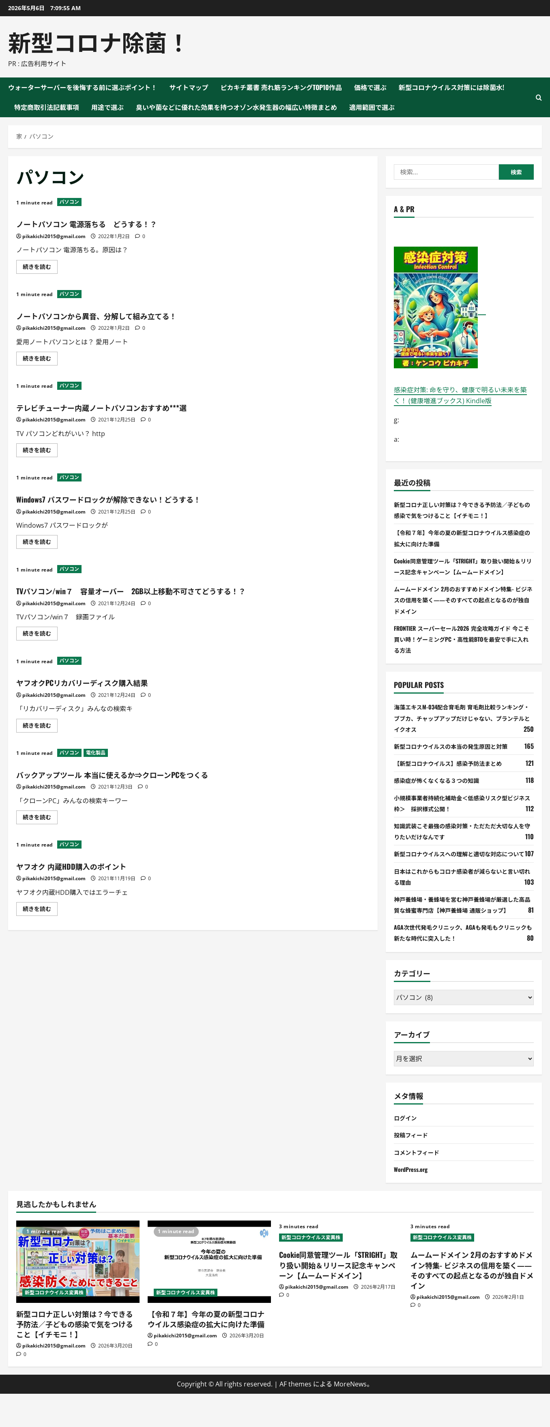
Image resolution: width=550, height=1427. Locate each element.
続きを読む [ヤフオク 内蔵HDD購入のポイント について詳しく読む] (40, 910)
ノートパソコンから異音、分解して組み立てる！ (123, 314)
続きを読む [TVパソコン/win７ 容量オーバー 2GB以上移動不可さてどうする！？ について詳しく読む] (40, 634)
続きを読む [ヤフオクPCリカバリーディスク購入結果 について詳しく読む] (40, 727)
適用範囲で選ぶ (372, 107)
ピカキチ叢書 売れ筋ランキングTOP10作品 (281, 87)
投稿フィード (413, 1168)
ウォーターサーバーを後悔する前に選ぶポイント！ (82, 87)
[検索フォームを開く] (539, 97)
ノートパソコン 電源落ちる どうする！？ (110, 222)
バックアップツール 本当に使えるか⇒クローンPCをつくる (144, 773)
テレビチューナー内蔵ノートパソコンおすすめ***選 (129, 406)
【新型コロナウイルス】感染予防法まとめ (455, 774)
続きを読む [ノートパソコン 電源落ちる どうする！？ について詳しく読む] (40, 268)
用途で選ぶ (107, 107)
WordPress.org (413, 1202)
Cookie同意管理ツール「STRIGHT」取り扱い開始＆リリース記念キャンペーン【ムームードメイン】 (463, 571)
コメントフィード (420, 1185)
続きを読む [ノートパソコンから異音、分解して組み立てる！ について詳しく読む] (40, 359)
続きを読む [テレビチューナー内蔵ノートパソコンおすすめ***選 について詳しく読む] (40, 451)
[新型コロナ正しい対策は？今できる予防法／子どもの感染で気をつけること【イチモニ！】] (78, 1295)
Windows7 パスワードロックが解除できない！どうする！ (138, 498)
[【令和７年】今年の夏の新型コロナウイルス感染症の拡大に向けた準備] (209, 1295)
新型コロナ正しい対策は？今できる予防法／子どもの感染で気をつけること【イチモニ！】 (74, 1356)
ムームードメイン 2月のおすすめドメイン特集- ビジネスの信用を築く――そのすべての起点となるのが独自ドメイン (462, 610)
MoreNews (350, 1417)
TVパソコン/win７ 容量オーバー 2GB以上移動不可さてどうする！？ (169, 589)
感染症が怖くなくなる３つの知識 (442, 791)
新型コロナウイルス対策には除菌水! (451, 87)
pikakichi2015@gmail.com (54, 236)
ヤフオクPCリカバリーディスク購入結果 (104, 681)
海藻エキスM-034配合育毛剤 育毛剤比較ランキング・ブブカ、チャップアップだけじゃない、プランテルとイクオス (462, 729)
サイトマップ (189, 87)
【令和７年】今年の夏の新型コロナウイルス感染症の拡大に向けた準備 (206, 1351)
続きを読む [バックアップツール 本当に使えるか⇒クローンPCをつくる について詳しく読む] (40, 818)
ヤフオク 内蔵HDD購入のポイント (89, 865)
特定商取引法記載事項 (46, 107)
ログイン (407, 1151)
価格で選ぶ (370, 87)
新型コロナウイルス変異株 (54, 1325)
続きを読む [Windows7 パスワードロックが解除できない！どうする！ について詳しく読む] (40, 543)
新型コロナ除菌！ (99, 41)
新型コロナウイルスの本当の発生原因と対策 (459, 757)
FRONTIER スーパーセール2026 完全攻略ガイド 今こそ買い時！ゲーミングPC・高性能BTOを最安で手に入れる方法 (461, 650)
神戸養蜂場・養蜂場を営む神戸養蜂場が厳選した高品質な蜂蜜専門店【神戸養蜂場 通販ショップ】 (463, 932)
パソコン (69, 201)
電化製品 (95, 752)
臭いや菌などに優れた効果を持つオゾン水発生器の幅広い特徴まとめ (236, 107)
